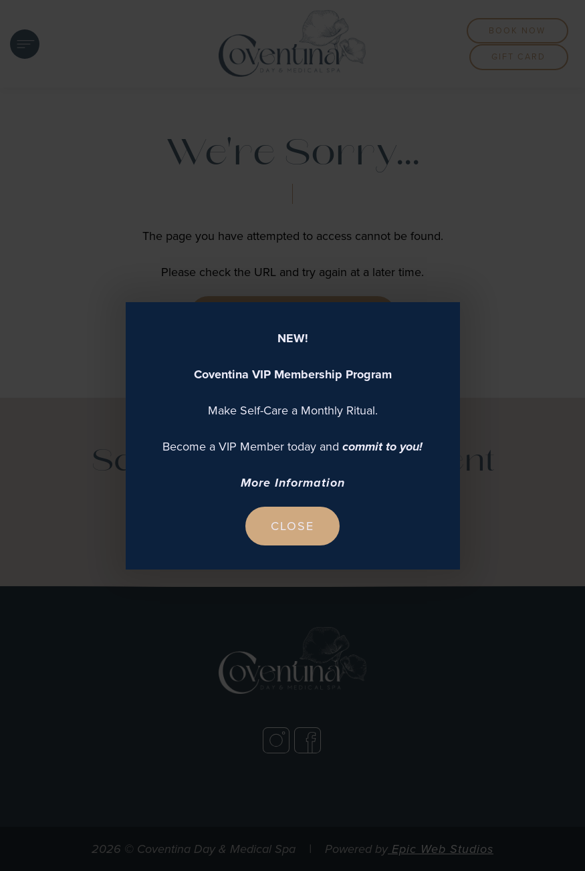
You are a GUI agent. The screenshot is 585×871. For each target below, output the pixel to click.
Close (292, 526)
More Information (293, 482)
